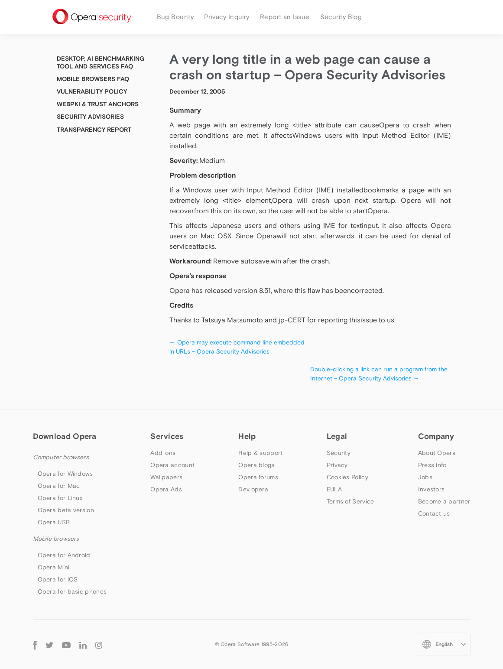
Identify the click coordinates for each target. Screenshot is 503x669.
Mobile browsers (56, 538)
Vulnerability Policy (92, 91)
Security (338, 452)
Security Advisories (90, 116)
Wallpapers (166, 477)
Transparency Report (94, 129)
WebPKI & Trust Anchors (98, 104)
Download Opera (65, 436)
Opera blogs (256, 464)
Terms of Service (350, 501)
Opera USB (54, 522)
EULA (334, 489)
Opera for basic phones (72, 591)
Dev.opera (253, 489)
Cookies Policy (347, 477)
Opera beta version (66, 510)
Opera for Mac (59, 485)
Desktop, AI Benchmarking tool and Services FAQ (100, 62)
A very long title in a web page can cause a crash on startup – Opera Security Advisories (307, 67)
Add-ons (162, 452)
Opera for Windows (65, 473)
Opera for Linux (60, 497)
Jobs (425, 477)
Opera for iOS (58, 579)
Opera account (172, 464)
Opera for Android (64, 555)
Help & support (260, 452)
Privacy (337, 464)
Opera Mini (54, 567)
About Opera (437, 452)
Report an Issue (285, 16)
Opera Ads (166, 489)
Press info (432, 464)
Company (436, 436)
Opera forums (258, 477)
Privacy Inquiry (227, 16)
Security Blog (341, 16)
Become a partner (444, 501)
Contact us (434, 513)
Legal (337, 436)
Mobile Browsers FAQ (93, 78)
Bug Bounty (175, 16)
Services (166, 436)
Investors (431, 489)
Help (247, 436)
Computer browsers (61, 457)
